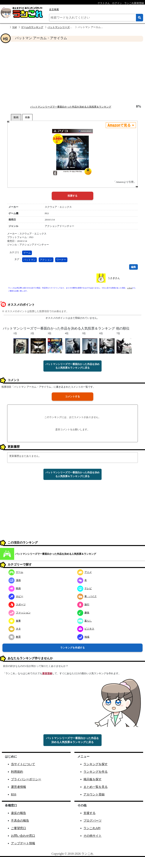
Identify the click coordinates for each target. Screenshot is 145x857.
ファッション (19, 612)
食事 (14, 620)
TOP (14, 27)
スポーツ (17, 604)
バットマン (29, 259)
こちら (129, 288)
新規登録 (47, 673)
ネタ (14, 628)
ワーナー (61, 259)
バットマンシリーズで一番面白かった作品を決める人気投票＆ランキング (70, 106)
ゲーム (27, 252)
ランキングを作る (95, 771)
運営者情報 (18, 786)
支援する (89, 813)
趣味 (83, 612)
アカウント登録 (94, 794)
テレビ (84, 588)
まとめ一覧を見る (95, 786)
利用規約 (17, 771)
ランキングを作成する (72, 647)
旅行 (83, 604)
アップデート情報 (23, 843)
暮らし (84, 620)
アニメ (84, 572)
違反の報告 (18, 813)
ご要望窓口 (18, 828)
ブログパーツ (92, 820)
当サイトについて (23, 764)
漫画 (14, 580)
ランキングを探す (95, 764)
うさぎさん (114, 278)
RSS (13, 794)
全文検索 (54, 9)
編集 (133, 267)
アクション (46, 259)
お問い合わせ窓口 (23, 835)
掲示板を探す (92, 779)
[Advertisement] (72, 73)
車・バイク (87, 596)
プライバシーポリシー (26, 779)
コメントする (72, 396)
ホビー (15, 596)
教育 (14, 636)
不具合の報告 (20, 820)
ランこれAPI (91, 828)
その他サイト (92, 835)
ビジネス (85, 628)
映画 (14, 588)
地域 (83, 636)
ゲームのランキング (32, 27)
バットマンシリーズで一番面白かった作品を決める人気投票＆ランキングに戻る (72, 366)
